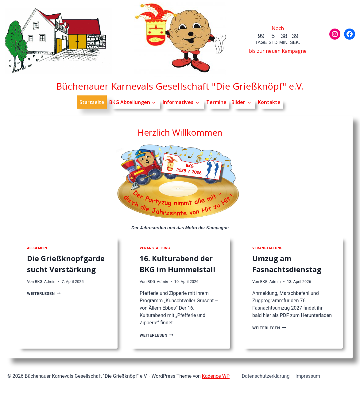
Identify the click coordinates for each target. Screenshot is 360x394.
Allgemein (37, 248)
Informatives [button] (178, 102)
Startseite (91, 102)
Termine (216, 102)
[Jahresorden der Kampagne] (180, 182)
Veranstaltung (155, 248)
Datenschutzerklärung (266, 376)
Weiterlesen (44, 293)
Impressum (308, 376)
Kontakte (269, 102)
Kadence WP (216, 376)
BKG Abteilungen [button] (129, 102)
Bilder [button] (238, 102)
